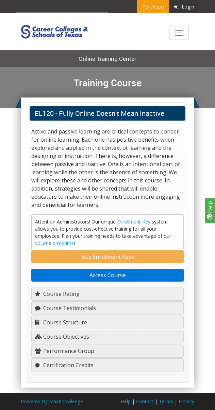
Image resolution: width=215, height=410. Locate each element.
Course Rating (57, 294)
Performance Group (64, 351)
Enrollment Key (133, 221)
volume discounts (54, 243)
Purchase (153, 6)
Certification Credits (64, 365)
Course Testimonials (65, 308)
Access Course (107, 275)
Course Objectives (62, 336)
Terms (166, 401)
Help (210, 210)
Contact (144, 401)
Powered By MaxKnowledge (52, 401)
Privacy (186, 401)
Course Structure (61, 322)
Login (184, 6)
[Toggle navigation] (179, 33)
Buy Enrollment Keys (107, 257)
